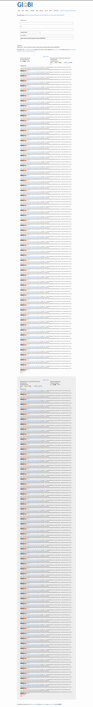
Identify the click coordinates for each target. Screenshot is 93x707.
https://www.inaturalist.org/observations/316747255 (32, 186)
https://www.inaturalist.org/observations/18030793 (32, 206)
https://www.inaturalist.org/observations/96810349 (32, 351)
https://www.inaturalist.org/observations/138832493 (32, 141)
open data (43, 704)
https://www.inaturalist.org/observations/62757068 (32, 82)
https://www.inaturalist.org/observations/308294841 (32, 201)
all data (32, 49)
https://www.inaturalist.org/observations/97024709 (32, 341)
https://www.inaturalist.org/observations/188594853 (32, 236)
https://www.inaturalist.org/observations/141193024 (32, 440)
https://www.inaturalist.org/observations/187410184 (32, 266)
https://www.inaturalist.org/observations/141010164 (32, 121)
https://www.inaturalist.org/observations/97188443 (32, 336)
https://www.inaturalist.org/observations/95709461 (32, 366)
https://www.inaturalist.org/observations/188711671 (32, 231)
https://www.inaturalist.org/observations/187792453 (32, 256)
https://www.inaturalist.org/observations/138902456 (32, 136)
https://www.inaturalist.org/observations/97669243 (32, 316)
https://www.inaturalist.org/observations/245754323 (32, 420)
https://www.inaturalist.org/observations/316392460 (32, 191)
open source (51, 704)
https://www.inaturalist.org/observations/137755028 (32, 156)
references (56, 10)
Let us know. (56, 49)
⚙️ (44, 67)
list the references (31, 51)
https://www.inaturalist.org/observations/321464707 (32, 176)
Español (62, 10)
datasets (41, 10)
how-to (46, 10)
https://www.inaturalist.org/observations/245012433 (32, 430)
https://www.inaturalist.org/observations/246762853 (32, 87)
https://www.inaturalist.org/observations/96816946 (32, 346)
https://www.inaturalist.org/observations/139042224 (32, 131)
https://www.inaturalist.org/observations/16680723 (32, 211)
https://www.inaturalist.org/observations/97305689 (32, 331)
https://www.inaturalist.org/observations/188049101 (32, 246)
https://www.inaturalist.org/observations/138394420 (32, 151)
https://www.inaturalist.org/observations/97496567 (32, 326)
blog (23, 10)
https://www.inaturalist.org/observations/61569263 (32, 92)
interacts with (46, 56)
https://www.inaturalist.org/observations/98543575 (32, 301)
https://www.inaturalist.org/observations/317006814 (32, 181)
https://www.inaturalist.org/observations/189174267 (32, 226)
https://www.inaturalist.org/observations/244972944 (32, 111)
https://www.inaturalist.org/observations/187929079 (32, 251)
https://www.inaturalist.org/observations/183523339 (32, 311)
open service (34, 704)
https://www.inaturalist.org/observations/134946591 (32, 161)
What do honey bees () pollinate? (55, 15)
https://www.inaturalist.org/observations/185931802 (32, 281)
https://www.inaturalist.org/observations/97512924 (32, 321)
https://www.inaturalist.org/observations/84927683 (32, 67)
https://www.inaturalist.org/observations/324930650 (32, 171)
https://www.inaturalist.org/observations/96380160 (32, 356)
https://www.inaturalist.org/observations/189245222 (32, 221)
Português (66, 10)
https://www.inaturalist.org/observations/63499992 (32, 77)
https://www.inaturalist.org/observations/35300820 (32, 166)
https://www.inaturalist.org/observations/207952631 (32, 196)
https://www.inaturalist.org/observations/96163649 (32, 361)
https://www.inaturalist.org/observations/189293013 (32, 216)
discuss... (28, 70)
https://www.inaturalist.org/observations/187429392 (32, 261)
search (50, 10)
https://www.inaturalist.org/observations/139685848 (32, 126)
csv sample (26, 49)
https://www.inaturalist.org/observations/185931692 (32, 286)
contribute (32, 10)
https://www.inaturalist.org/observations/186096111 (32, 276)
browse (26, 10)
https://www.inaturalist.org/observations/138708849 (32, 146)
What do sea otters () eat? (34, 15)
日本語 (70, 10)
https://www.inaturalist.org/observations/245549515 (32, 102)
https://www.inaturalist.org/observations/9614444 (31, 291)
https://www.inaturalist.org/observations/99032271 (32, 296)
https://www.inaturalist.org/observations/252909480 (32, 72)
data (37, 10)
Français (74, 10)
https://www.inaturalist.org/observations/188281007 (32, 241)
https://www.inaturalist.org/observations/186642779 (32, 271)
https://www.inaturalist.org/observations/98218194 (32, 306)
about (19, 10)
